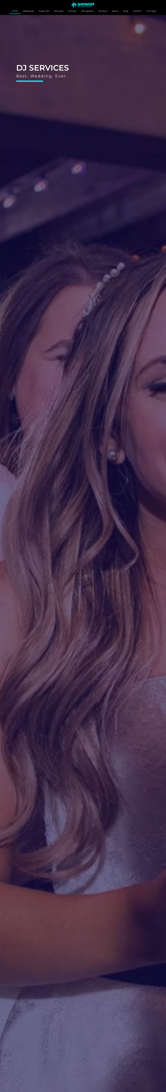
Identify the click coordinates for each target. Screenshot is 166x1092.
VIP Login (151, 11)
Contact (137, 11)
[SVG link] (83, 4)
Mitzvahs (58, 11)
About (115, 11)
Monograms (87, 11)
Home (15, 11)
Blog (125, 11)
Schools (72, 11)
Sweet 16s (44, 11)
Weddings (28, 11)
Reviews (103, 11)
